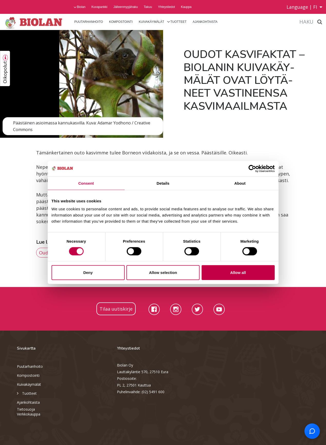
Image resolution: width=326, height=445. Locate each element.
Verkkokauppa (28, 414)
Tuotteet (178, 22)
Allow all (238, 272)
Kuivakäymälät (151, 22)
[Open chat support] (312, 431)
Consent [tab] (86, 183)
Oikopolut (5, 72)
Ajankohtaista (205, 22)
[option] (81, 84)
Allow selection (163, 272)
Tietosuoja (26, 409)
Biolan (81, 7)
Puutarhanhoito (88, 22)
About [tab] (240, 183)
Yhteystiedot (166, 7)
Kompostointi (121, 22)
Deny (88, 272)
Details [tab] (163, 183)
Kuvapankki (99, 7)
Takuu (148, 7)
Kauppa (186, 7)
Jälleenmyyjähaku (125, 7)
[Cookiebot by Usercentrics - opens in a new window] (252, 168)
